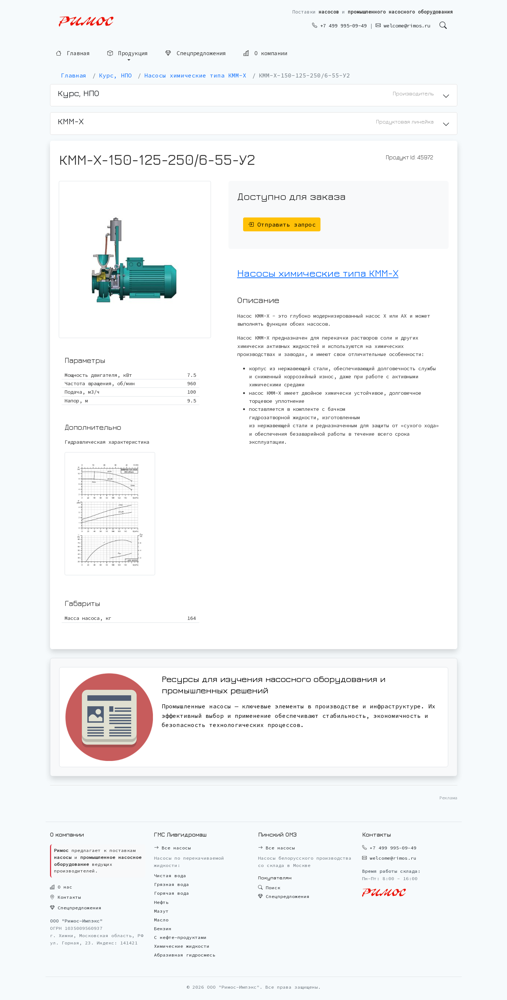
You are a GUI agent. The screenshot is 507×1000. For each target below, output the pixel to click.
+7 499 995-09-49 (339, 25)
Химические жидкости (182, 946)
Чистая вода (170, 875)
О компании (265, 53)
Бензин (163, 928)
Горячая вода (171, 893)
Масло (161, 920)
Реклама (448, 797)
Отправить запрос (282, 224)
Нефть (161, 902)
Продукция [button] (127, 53)
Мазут (161, 911)
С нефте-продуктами (180, 937)
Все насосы (172, 848)
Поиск (269, 887)
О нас (61, 887)
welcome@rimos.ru (403, 25)
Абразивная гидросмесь (184, 955)
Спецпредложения (195, 53)
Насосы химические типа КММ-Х (318, 273)
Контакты (65, 897)
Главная (73, 53)
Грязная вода (171, 884)
